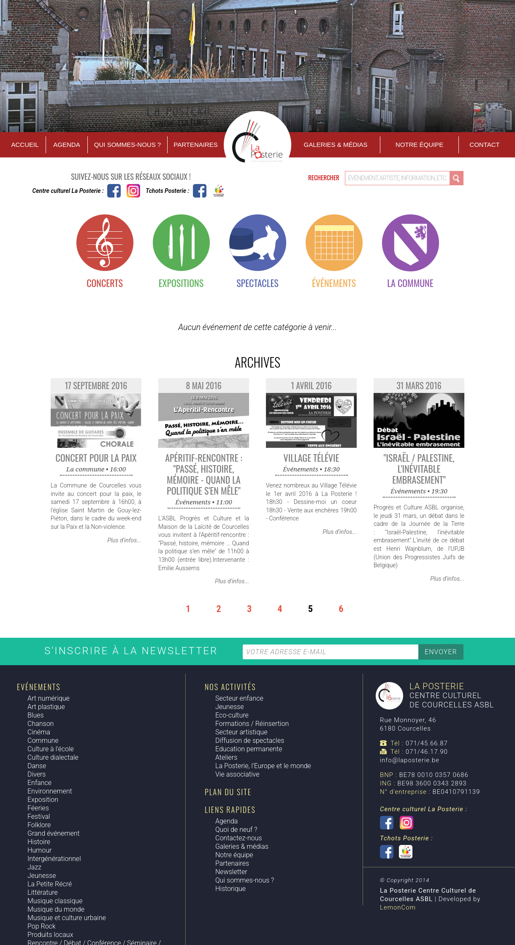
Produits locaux (50, 935)
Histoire (38, 842)
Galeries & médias (241, 846)
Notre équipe (419, 144)
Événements (334, 283)
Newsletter (231, 872)
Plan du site (228, 791)
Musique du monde (55, 909)
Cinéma (38, 732)
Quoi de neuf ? (236, 830)
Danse (36, 766)
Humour (39, 850)
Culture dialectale (53, 757)
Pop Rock (41, 926)
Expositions (181, 283)
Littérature (42, 892)
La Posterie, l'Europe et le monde (263, 766)
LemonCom (398, 907)
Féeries (38, 808)
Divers (36, 774)
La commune (410, 283)
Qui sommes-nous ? (127, 144)
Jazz (34, 867)
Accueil (24, 144)
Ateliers (226, 757)
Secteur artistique (241, 732)
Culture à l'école (50, 749)
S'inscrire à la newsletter (133, 651)
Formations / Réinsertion (252, 724)
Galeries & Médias (336, 144)
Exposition (42, 800)
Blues (35, 715)
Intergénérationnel (54, 859)
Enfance (39, 783)
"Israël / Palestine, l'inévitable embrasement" (419, 468)
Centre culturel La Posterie (114, 191)
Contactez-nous (238, 838)
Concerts (105, 283)
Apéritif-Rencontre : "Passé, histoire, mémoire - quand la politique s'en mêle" (203, 474)
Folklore (39, 825)
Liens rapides (230, 809)
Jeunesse (41, 876)
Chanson (40, 724)
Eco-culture (232, 715)
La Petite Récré (49, 884)
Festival (38, 816)
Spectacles (257, 283)
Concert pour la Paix (95, 457)
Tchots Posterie (209, 191)
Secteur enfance (239, 698)
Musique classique (54, 901)
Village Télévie (311, 457)
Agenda (66, 144)
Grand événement (53, 833)
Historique (230, 889)
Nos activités (230, 686)
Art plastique (46, 707)
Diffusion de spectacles (249, 741)
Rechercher (324, 177)
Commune (43, 741)
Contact (484, 144)
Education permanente (248, 749)
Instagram (133, 191)
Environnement (49, 791)
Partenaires (195, 144)
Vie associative (237, 774)
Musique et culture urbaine (66, 918)
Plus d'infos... (124, 540)
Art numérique (48, 698)
